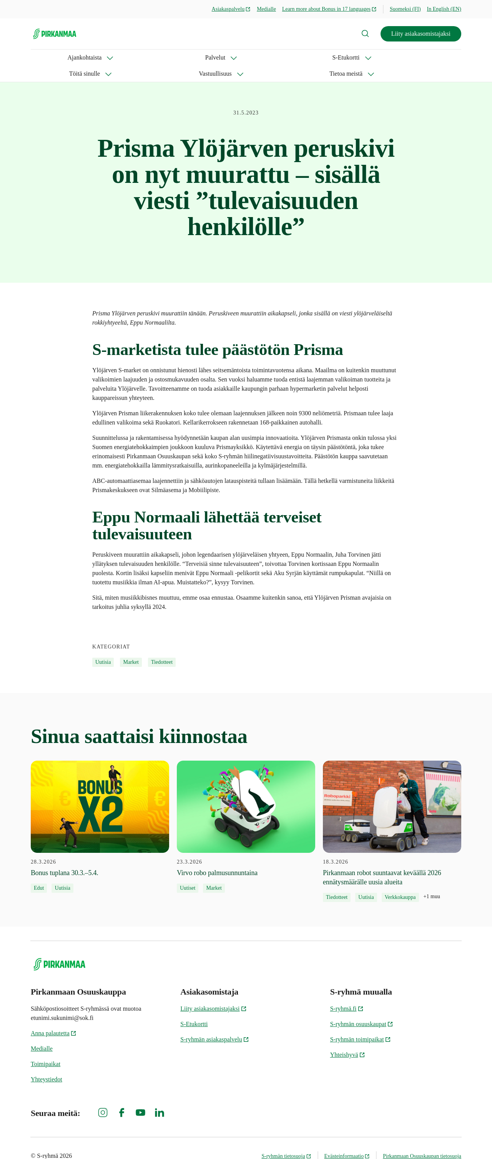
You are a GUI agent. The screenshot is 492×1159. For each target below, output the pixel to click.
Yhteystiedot (46, 1063)
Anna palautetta (53, 1017)
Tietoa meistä (307, 57)
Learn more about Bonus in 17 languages (329, 9)
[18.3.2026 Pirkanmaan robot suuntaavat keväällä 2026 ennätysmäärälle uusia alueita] (392, 815)
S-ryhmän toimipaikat (360, 1023)
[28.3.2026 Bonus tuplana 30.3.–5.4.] (100, 810)
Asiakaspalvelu (231, 9)
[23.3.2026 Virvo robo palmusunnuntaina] (246, 810)
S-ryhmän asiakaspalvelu (214, 1023)
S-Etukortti (144, 57)
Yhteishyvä (347, 1038)
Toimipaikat (45, 1048)
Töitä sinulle (196, 57)
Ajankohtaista (48, 57)
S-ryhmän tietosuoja (286, 1140)
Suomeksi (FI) (405, 9)
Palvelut (98, 57)
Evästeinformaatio (347, 1140)
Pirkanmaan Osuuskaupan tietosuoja (422, 1140)
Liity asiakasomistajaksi (420, 33)
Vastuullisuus (252, 57)
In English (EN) (444, 9)
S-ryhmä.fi (347, 992)
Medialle (266, 9)
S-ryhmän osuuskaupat (361, 1008)
